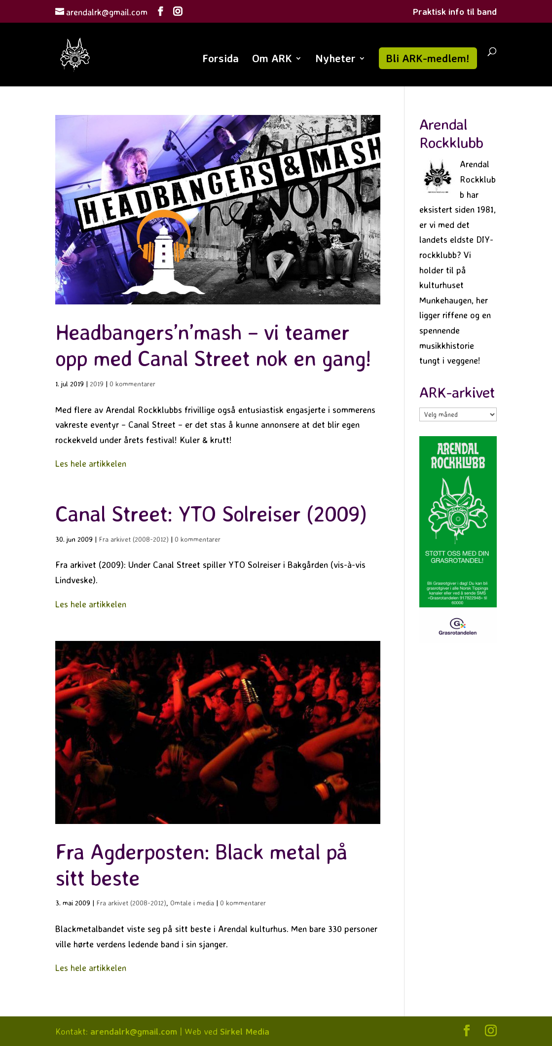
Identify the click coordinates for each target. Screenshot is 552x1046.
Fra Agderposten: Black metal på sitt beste (201, 864)
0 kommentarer (132, 383)
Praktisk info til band (455, 12)
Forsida (220, 60)
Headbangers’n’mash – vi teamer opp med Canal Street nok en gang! (213, 345)
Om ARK (272, 60)
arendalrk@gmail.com (133, 1031)
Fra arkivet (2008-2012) (134, 539)
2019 (97, 383)
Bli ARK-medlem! (428, 58)
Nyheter (335, 60)
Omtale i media (192, 902)
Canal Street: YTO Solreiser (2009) (211, 513)
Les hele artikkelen (90, 463)
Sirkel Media (244, 1031)
